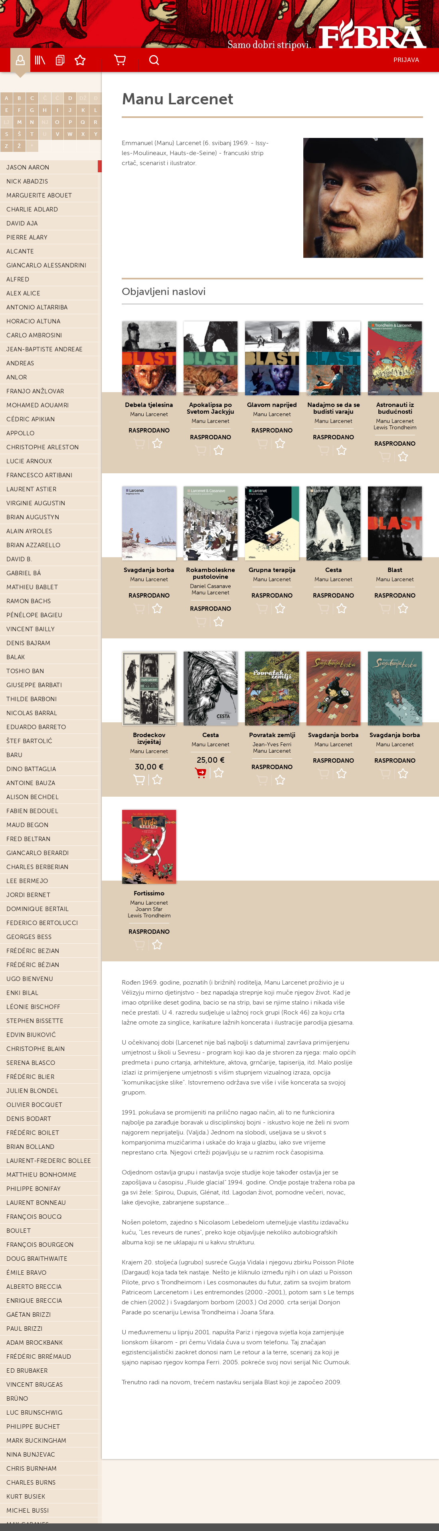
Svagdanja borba (149, 570)
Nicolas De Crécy (35, 1009)
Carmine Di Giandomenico (50, 1190)
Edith (15, 1484)
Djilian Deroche (34, 1148)
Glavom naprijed (272, 405)
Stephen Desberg (35, 1162)
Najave (60, 60)
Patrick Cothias (33, 785)
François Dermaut (37, 1134)
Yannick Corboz (33, 715)
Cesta (333, 570)
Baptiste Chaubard (38, 505)
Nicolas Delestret (37, 1092)
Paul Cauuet (27, 407)
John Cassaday (31, 365)
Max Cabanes (27, 197)
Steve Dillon (27, 1260)
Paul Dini (21, 1274)
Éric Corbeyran (32, 701)
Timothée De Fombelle (44, 1023)
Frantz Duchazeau (37, 1358)
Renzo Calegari (32, 225)
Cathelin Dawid (32, 967)
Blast (395, 570)
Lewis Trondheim (395, 427)
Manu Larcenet (149, 414)
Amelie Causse (30, 393)
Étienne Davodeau (37, 953)
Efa (12, 1498)
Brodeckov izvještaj (149, 738)
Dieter (17, 1218)
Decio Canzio (28, 309)
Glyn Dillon (26, 1246)
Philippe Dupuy (31, 1414)
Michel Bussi (27, 183)
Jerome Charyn (32, 491)
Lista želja (80, 60)
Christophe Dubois (38, 1344)
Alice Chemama (31, 547)
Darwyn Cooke (31, 673)
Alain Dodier (27, 1302)
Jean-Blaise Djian (35, 1288)
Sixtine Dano (27, 911)
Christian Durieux (36, 1442)
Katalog (40, 60)
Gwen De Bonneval (38, 981)
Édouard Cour (31, 799)
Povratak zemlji (272, 735)
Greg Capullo (29, 323)
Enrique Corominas (39, 743)
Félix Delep (25, 1078)
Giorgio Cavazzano (39, 421)
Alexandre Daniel (35, 883)
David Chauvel (30, 519)
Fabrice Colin (29, 631)
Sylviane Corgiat (34, 729)
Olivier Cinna (28, 617)
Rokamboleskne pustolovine (210, 573)
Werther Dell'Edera (39, 1120)
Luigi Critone (29, 827)
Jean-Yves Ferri (272, 744)
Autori (20, 60)
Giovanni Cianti (32, 603)
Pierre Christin (31, 589)
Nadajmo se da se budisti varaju (333, 408)
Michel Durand (32, 1428)
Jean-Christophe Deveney (50, 1176)
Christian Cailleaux (39, 211)
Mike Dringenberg (36, 1330)
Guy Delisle (25, 1106)
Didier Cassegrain (36, 379)
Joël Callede (28, 239)
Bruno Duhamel (33, 1400)
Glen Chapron (30, 477)
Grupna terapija (272, 570)
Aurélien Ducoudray (41, 1372)
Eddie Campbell (32, 253)
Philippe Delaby (32, 1065)
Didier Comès (28, 659)
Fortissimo (149, 893)
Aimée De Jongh (32, 1037)
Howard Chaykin (34, 533)
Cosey (16, 757)
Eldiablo (21, 1512)
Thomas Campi (29, 267)
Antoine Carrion (34, 337)
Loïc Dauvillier (32, 939)
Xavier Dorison (31, 1316)
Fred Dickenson (33, 1204)
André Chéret (29, 575)
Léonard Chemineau (40, 561)
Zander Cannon (33, 281)
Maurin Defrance (35, 1051)
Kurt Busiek (25, 169)
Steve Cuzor (27, 855)
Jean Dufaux (27, 1386)
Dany (14, 925)
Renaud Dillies (30, 1232)
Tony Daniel (26, 897)
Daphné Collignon (38, 645)
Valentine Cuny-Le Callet (49, 841)
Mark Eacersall (32, 1470)
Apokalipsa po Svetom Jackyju (210, 408)
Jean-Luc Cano (31, 295)
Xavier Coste (27, 771)
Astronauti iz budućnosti (395, 408)
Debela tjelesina (149, 405)
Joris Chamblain (33, 463)
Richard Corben (33, 687)
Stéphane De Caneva (40, 995)
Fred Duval (25, 1456)
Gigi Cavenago (30, 435)
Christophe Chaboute (43, 449)
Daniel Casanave (34, 351)
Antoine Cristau (33, 813)
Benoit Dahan (29, 869)
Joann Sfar (149, 909)
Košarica (119, 60)
